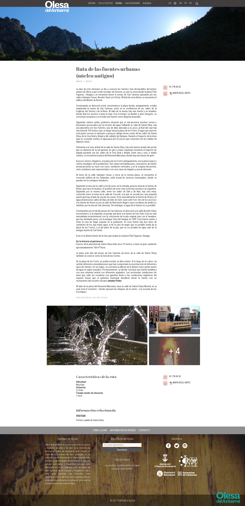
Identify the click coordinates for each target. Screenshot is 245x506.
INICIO (79, 81)
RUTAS (89, 81)
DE (190, 3)
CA (169, 3)
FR (185, 3)
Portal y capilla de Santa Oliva (90, 420)
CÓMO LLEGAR (100, 430)
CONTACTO (144, 430)
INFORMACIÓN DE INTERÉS (123, 430)
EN (180, 3)
